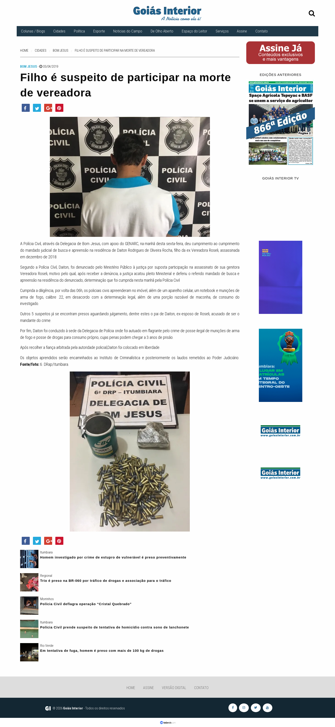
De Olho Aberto (162, 31)
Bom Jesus (28, 66)
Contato (261, 31)
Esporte (99, 31)
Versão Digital (174, 688)
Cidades (59, 31)
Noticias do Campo (127, 31)
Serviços (222, 31)
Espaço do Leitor (194, 31)
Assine (242, 31)
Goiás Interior (73, 708)
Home (130, 688)
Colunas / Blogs (33, 31)
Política (79, 31)
